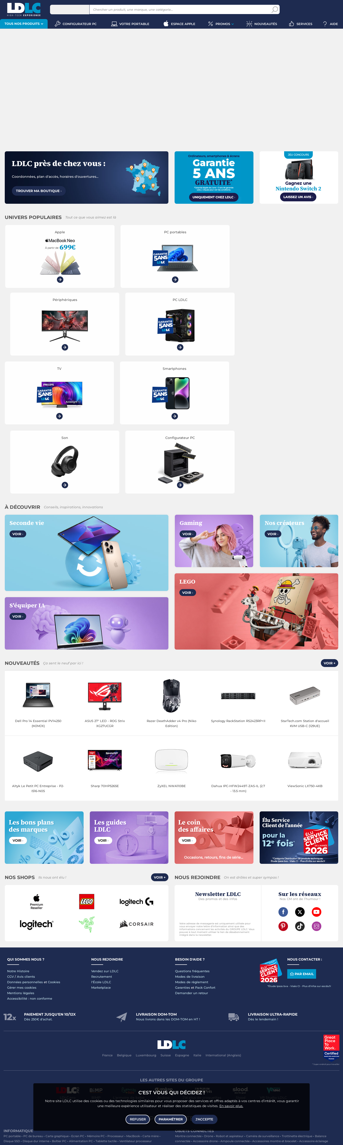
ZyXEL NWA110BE (171, 652)
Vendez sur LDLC (104, 837)
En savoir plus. (231, 1106)
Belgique (124, 921)
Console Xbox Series (18, 1078)
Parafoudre (273, 1053)
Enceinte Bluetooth (19, 1027)
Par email (301, 840)
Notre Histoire (18, 837)
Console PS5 (29, 1073)
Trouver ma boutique (39, 191)
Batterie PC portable (207, 1037)
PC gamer (325, 1127)
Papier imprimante (276, 1032)
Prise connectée (256, 1012)
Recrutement (101, 843)
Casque (41, 1022)
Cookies (54, 848)
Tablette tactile (106, 1007)
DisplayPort (232, 1053)
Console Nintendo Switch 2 (85, 1073)
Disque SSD (12, 1007)
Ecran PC (77, 1002)
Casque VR (43, 1078)
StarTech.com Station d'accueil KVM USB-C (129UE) (305, 589)
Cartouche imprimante (220, 1027)
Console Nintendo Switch (140, 1078)
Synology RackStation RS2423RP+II (238, 587)
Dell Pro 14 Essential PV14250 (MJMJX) (38, 589)
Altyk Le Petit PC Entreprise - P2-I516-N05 (38, 654)
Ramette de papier (237, 1037)
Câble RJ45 (214, 1053)
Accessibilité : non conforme (29, 865)
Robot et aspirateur (229, 1002)
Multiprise (256, 1058)
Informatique (184, 1073)
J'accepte (204, 1119)
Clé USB (269, 1027)
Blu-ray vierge (251, 1032)
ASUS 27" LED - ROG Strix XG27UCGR (105, 589)
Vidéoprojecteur (21, 1022)
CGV (10, 843)
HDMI (179, 1053)
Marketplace (101, 854)
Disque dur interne (36, 1007)
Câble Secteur (294, 1053)
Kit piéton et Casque (98, 1053)
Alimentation (253, 1053)
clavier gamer (82, 1131)
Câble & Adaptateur (84, 1058)
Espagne (182, 921)
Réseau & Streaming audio (137, 1027)
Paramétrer (171, 1119)
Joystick (159, 1073)
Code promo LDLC (311, 1138)
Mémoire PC (96, 1002)
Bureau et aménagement (296, 1027)
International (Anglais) (223, 921)
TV (5, 1022)
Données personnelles (25, 848)
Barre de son (159, 1022)
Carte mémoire (72, 1048)
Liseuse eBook (87, 1027)
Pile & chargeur (227, 1032)
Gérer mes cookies (21, 854)
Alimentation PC (81, 1007)
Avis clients (26, 843)
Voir (17, 400)
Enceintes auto (47, 1048)
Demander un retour (191, 859)
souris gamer (109, 1131)
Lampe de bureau (201, 1032)
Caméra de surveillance (262, 1002)
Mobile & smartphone (19, 1048)
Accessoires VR (75, 1078)
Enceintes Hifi (137, 1022)
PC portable (12, 1002)
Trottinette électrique (297, 1002)
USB (200, 1053)
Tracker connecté (283, 1012)
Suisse (166, 921)
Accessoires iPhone (54, 1058)
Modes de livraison (190, 843)
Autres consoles (52, 1073)
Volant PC (11, 1073)
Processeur (115, 1002)
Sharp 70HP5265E (105, 652)
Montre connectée (188, 1002)
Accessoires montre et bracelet (274, 1007)
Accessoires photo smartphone (26, 1053)
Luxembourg (146, 921)
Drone (208, 1002)
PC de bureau (33, 1002)
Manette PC (142, 1073)
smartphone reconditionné (321, 1124)
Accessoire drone (205, 1007)
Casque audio (59, 1022)
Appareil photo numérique (55, 1027)
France (107, 921)
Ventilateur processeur (135, 1007)
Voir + (329, 530)
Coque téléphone (146, 1048)
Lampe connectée (204, 1012)
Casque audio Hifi (84, 1022)
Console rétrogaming (104, 1078)
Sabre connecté (231, 1012)
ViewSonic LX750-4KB (305, 652)
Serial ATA (313, 1053)
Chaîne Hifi (108, 1027)
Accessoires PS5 (119, 1073)
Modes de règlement (191, 848)
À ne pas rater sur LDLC (281, 1138)
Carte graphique (57, 1002)
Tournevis (330, 1053)
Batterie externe (25, 1058)
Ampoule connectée (235, 1007)
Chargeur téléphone (116, 1048)
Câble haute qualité (203, 1058)
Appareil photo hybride (20, 1032)
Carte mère (150, 1002)
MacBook (133, 1002)
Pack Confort (205, 854)
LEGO (57, 1078)
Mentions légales (20, 859)
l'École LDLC (101, 848)
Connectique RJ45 (233, 1058)
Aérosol (298, 1032)
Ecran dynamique (112, 1022)
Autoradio (93, 1048)
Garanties (182, 854)
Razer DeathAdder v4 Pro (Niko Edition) (171, 589)
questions (206, 1138)
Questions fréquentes (192, 837)
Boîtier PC (59, 1007)
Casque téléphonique (66, 1053)
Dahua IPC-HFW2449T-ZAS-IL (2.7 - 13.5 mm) (238, 654)
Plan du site (171, 985)
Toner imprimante (188, 1027)
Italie (197, 921)
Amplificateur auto (129, 1053)
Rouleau (181, 1058)
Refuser (138, 1119)
